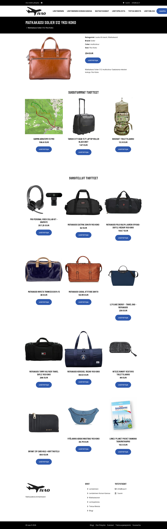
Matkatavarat (102, 11)
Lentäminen (58, 11)
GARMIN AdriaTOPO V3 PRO (44, 139)
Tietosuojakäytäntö (123, 525)
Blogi (91, 510)
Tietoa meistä (134, 11)
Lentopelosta (118, 11)
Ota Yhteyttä (100, 525)
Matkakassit (113, 37)
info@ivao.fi (136, 3)
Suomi (127, 3)
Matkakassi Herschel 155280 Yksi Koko (83, 371)
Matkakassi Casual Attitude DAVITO (83, 291)
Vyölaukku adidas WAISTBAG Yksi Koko (83, 438)
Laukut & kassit (101, 37)
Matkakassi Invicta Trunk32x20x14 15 (44, 291)
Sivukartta (137, 525)
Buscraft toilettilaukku (123, 139)
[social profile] (41, 3)
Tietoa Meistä (94, 506)
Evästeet (110, 525)
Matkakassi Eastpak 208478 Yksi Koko (83, 224)
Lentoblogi (149, 11)
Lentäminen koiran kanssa (79, 11)
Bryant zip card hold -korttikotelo (43, 451)
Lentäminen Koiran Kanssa (99, 493)
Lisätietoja (93, 60)
